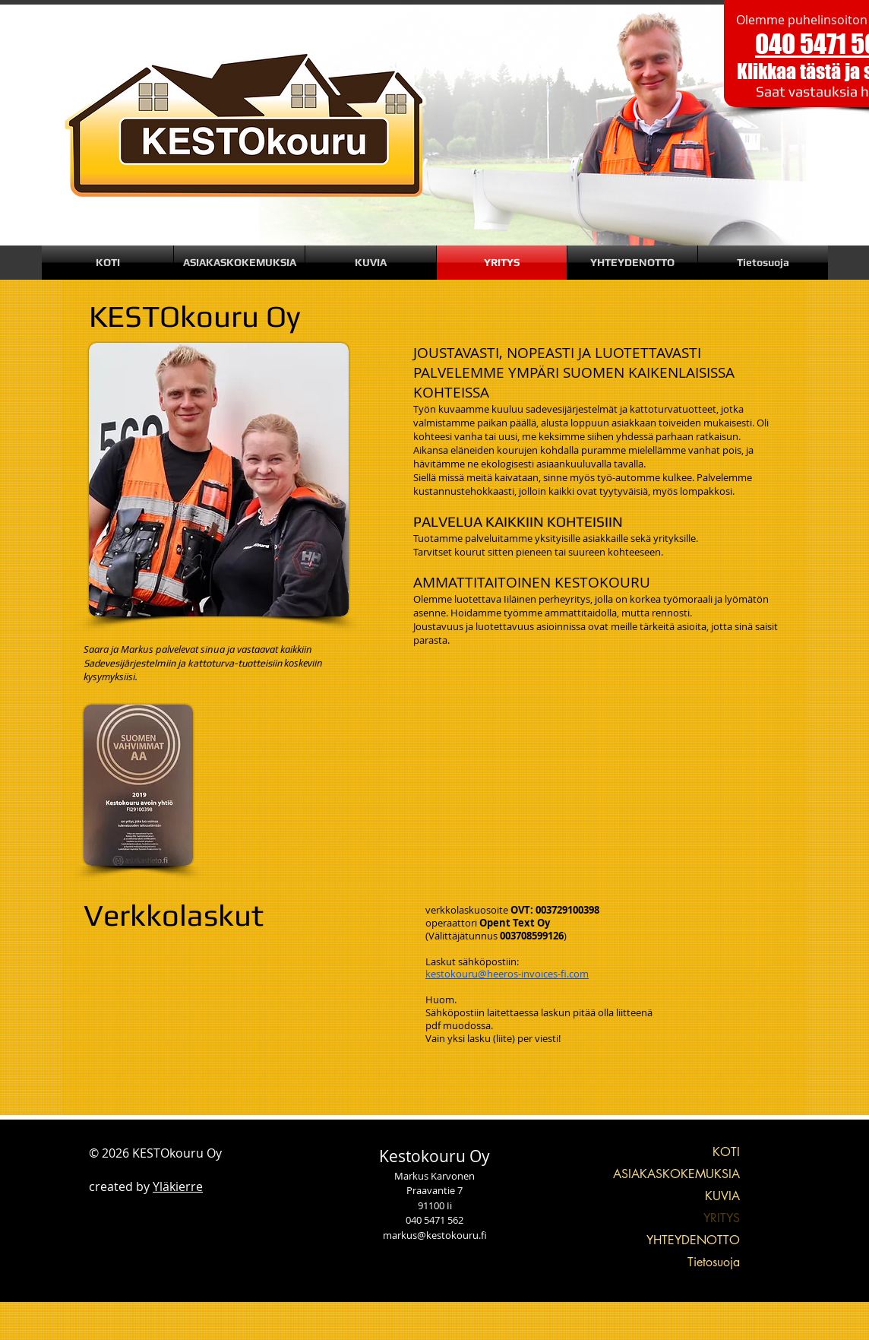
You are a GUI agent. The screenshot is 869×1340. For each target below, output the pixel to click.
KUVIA (722, 1196)
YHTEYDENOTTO (693, 1240)
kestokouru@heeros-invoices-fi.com (507, 973)
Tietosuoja (713, 1262)
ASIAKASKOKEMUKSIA (676, 1174)
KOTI (726, 1152)
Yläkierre (178, 1186)
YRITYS (721, 1218)
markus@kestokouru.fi (435, 1235)
